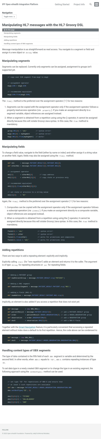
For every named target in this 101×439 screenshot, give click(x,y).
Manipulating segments (12, 33)
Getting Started (61, 4)
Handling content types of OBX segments (19, 44)
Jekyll (35, 433)
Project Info (78, 4)
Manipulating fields (11, 37)
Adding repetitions (10, 41)
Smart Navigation (27, 330)
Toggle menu (8, 17)
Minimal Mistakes (44, 433)
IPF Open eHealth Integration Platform (20, 4)
